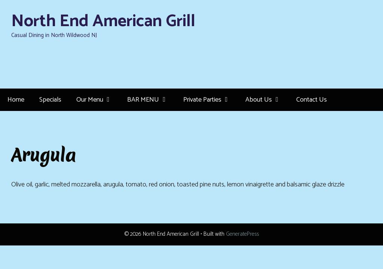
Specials (50, 99)
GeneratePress (242, 234)
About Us (266, 100)
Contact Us (311, 99)
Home (15, 99)
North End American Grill (103, 21)
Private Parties (210, 100)
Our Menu (98, 100)
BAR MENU (151, 100)
